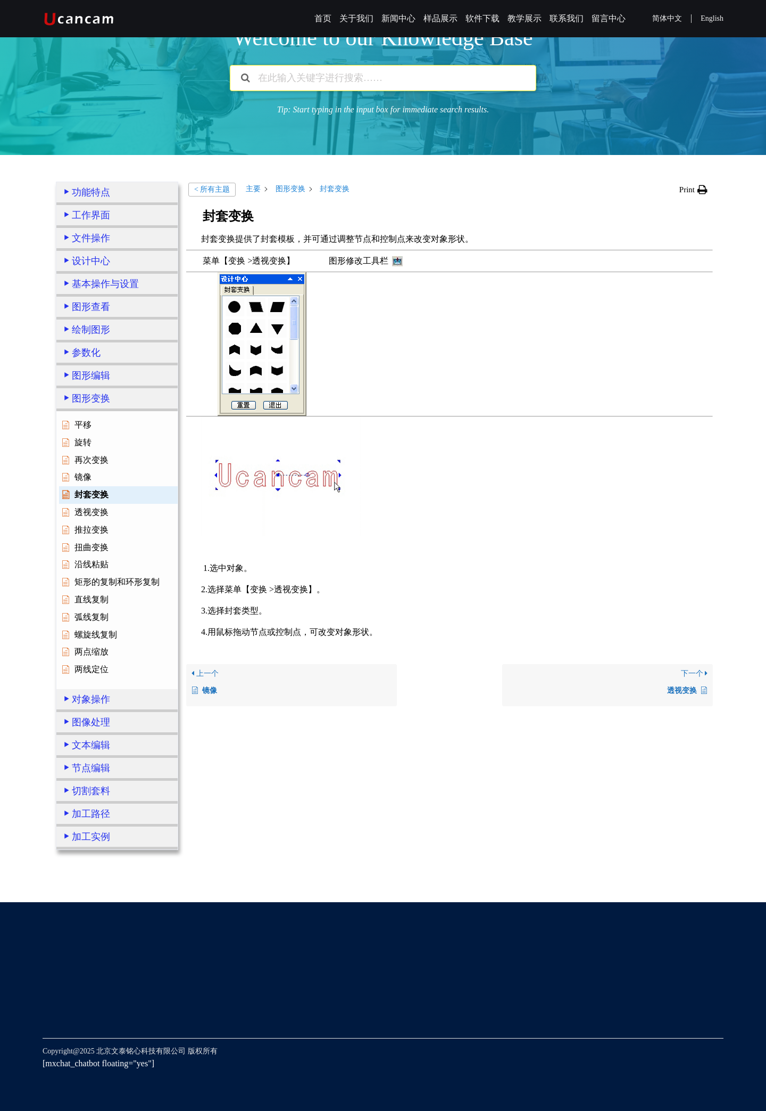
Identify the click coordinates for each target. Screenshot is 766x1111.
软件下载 (482, 18)
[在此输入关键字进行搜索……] (383, 78)
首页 (322, 18)
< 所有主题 (212, 189)
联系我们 (566, 18)
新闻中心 (398, 18)
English (712, 18)
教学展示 (524, 18)
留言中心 (609, 18)
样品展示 (440, 18)
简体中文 (667, 18)
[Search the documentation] (245, 78)
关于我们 (356, 18)
